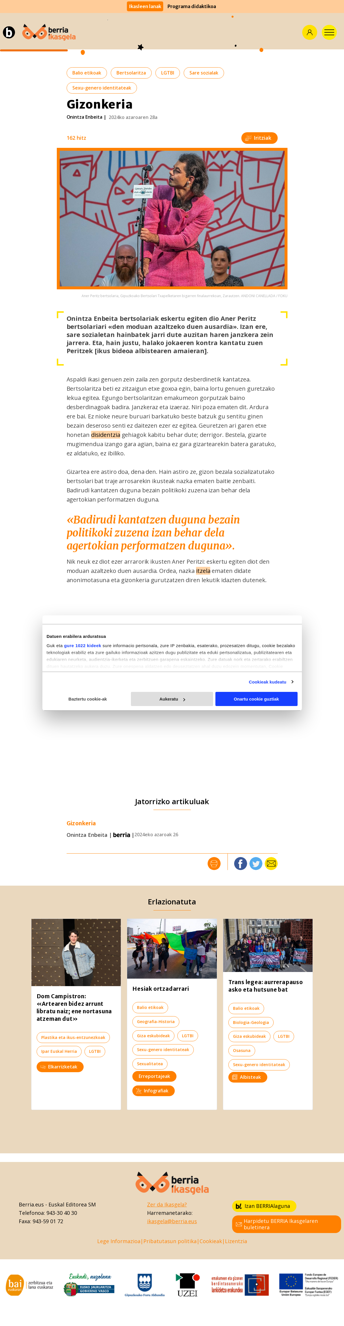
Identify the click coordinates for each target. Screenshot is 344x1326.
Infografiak (152, 1090)
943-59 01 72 (48, 1221)
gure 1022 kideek (82, 645)
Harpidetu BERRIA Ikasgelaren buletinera (277, 1224)
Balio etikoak (86, 73)
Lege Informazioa (118, 1241)
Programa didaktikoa (192, 6)
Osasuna (242, 1050)
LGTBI (167, 73)
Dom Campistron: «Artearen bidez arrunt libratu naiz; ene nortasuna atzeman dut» (74, 1007)
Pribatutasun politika (170, 1241)
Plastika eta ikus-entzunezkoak (73, 1037)
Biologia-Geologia (251, 1022)
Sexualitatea (150, 1063)
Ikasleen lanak (145, 6)
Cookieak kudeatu (267, 681)
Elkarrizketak (58, 1067)
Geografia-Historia (156, 1021)
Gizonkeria (81, 823)
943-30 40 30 (61, 1212)
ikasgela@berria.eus (172, 1221)
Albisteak (246, 1077)
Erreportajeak (154, 1076)
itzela (203, 571)
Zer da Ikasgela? (167, 1204)
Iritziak (258, 137)
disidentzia (105, 435)
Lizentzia (236, 1241)
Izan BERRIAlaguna (263, 1205)
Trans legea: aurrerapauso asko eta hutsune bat (265, 986)
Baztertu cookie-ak (87, 698)
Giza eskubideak (153, 1035)
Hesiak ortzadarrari (160, 988)
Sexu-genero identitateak (101, 88)
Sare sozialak (203, 73)
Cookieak (211, 1241)
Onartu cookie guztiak (256, 698)
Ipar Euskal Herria (59, 1051)
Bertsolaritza (131, 73)
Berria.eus (31, 1204)
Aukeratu (172, 698)
